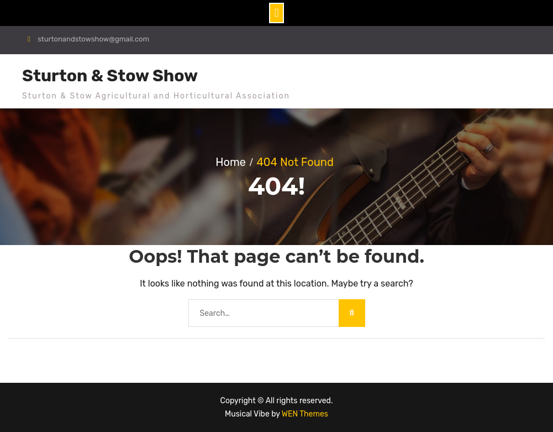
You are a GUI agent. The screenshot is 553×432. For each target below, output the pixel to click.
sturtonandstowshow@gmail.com (93, 39)
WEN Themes (305, 414)
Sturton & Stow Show (110, 76)
